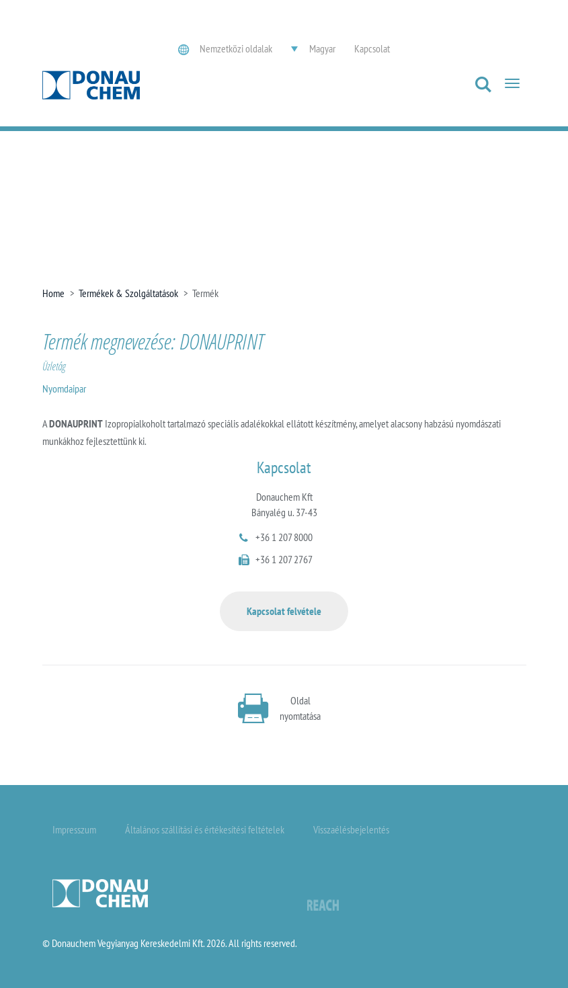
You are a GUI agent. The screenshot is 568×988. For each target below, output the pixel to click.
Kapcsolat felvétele (284, 611)
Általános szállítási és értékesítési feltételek (204, 829)
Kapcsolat (372, 48)
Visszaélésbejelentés (351, 829)
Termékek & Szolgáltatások (128, 293)
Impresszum (74, 829)
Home (53, 293)
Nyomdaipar (64, 388)
